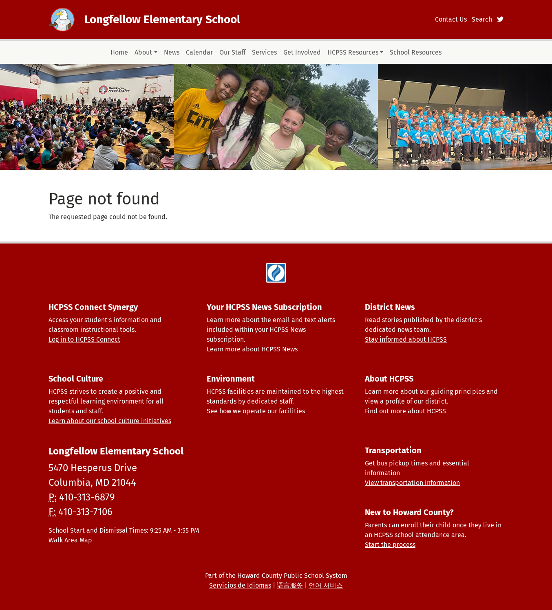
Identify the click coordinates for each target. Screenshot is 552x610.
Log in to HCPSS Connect (84, 339)
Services (264, 52)
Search (482, 19)
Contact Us (451, 19)
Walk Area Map (70, 540)
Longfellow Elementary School (162, 19)
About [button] (143, 52)
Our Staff (232, 52)
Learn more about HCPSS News (252, 349)
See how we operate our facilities (256, 411)
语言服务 (290, 585)
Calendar (199, 52)
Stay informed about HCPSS (406, 339)
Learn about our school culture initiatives (110, 421)
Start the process (390, 545)
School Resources (416, 52)
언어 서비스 (326, 585)
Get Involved (302, 52)
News (171, 52)
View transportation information (412, 483)
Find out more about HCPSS (405, 411)
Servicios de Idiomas (240, 585)
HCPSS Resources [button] (352, 52)
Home (119, 52)
